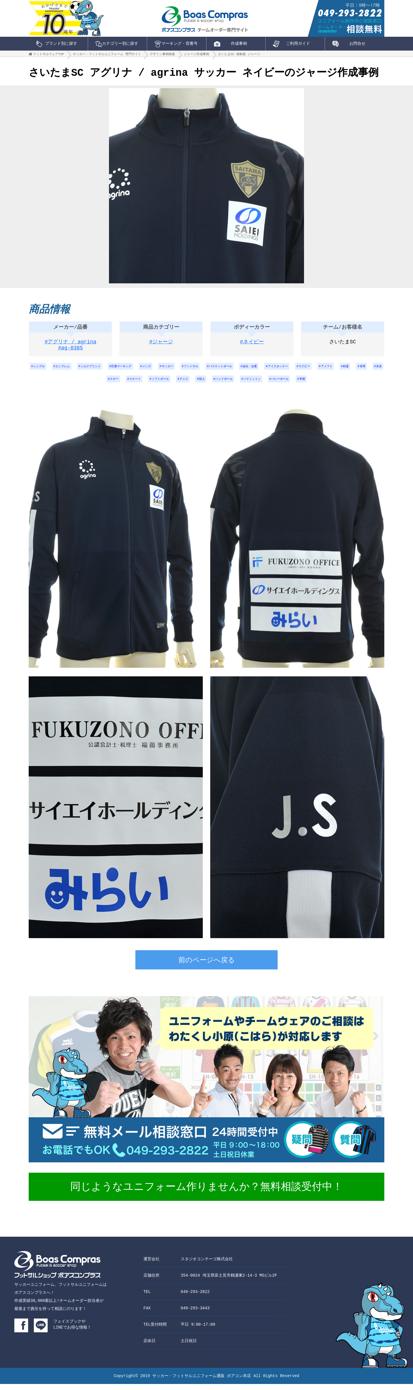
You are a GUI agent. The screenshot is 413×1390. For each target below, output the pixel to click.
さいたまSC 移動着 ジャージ (239, 55)
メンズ (178, 369)
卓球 (100, 384)
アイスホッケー (332, 369)
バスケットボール (264, 369)
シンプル (52, 369)
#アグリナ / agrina (70, 344)
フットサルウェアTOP (48, 55)
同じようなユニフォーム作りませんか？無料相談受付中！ (206, 1193)
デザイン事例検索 (162, 55)
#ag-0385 (70, 351)
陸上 (242, 384)
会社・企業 (299, 369)
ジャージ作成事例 (196, 55)
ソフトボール (194, 384)
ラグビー (363, 369)
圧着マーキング (149, 369)
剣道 (81, 384)
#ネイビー (252, 344)
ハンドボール (268, 384)
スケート (165, 384)
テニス (221, 384)
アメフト (59, 384)
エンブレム (80, 369)
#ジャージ (161, 344)
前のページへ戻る (206, 967)
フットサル (230, 369)
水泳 (119, 384)
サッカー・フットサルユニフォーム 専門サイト (107, 55)
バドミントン (301, 384)
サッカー (202, 369)
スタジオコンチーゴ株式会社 (207, 1265)
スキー (140, 384)
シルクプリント (113, 369)
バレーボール (333, 384)
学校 (359, 384)
